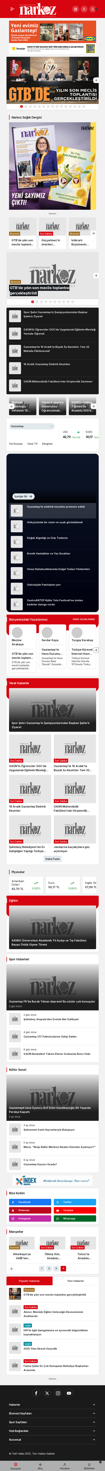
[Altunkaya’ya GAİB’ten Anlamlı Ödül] (22, 1250)
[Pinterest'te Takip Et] (30, 1210)
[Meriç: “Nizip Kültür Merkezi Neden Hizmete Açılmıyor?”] (52, 1146)
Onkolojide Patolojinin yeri (44, 584)
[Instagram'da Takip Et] (30, 1218)
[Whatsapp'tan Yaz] (75, 1218)
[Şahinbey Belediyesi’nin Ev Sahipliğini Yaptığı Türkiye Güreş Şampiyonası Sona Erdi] (30, 834)
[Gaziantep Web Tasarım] (23, 1457)
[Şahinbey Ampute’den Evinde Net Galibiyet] (52, 1019)
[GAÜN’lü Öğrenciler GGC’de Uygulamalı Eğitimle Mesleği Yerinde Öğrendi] (52, 333)
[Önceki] (12, 406)
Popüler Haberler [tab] (29, 1281)
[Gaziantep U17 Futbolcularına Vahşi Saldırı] (52, 1036)
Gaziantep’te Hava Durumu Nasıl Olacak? (51, 654)
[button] (75, 9)
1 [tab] (21, 106)
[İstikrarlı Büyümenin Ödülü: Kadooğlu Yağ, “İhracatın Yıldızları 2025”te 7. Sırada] (82, 233)
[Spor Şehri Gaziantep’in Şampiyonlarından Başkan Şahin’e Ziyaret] (52, 316)
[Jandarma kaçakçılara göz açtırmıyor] (75, 834)
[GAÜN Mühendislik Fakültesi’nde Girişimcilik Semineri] (52, 385)
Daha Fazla (53, 859)
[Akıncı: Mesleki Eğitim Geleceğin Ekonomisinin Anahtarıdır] (52, 1312)
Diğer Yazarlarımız (84, 619)
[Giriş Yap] (84, 9)
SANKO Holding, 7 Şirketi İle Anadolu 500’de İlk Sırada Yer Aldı (82, 410)
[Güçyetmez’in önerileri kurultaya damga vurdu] (52, 233)
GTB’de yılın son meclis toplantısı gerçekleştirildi (23, 658)
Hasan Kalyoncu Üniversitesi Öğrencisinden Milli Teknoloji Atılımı (52, 410)
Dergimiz (47, 443)
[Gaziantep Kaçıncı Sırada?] (52, 1164)
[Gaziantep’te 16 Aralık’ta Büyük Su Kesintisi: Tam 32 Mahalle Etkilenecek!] (52, 350)
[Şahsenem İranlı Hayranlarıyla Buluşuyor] (52, 1129)
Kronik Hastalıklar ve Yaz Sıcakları (48, 553)
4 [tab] (63, 1268)
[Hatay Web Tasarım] (50, 1457)
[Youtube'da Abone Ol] (75, 1210)
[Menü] (12, 9)
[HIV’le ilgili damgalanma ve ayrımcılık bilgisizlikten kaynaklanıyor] (52, 1330)
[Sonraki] (96, 80)
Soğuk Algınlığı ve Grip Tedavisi (47, 537)
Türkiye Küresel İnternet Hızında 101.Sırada (82, 654)
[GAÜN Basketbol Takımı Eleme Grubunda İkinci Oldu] (52, 1053)
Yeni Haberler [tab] (75, 1281)
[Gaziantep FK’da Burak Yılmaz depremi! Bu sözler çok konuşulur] (52, 987)
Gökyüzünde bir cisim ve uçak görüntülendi (55, 522)
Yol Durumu (16, 443)
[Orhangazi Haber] (72, 1457)
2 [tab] (49, 1268)
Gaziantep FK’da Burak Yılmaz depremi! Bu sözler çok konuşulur (52, 1001)
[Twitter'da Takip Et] (75, 1202)
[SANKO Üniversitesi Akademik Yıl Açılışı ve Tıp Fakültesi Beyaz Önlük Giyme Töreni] (52, 927)
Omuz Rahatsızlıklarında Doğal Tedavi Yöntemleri (58, 569)
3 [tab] (56, 1268)
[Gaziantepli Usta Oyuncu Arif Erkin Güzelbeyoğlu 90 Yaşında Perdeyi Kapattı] (52, 1098)
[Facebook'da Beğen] (30, 1202)
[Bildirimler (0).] (92, 9)
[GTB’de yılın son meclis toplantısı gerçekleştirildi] (52, 80)
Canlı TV (32, 443)
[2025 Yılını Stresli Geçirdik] (52, 1347)
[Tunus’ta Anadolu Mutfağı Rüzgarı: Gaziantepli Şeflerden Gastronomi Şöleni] (83, 1250)
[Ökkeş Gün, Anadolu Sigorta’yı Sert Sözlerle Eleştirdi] (52, 1250)
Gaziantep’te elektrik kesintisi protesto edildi (56, 506)
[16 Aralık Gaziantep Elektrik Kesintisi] (52, 368)
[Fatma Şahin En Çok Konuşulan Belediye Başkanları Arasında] (52, 1366)
